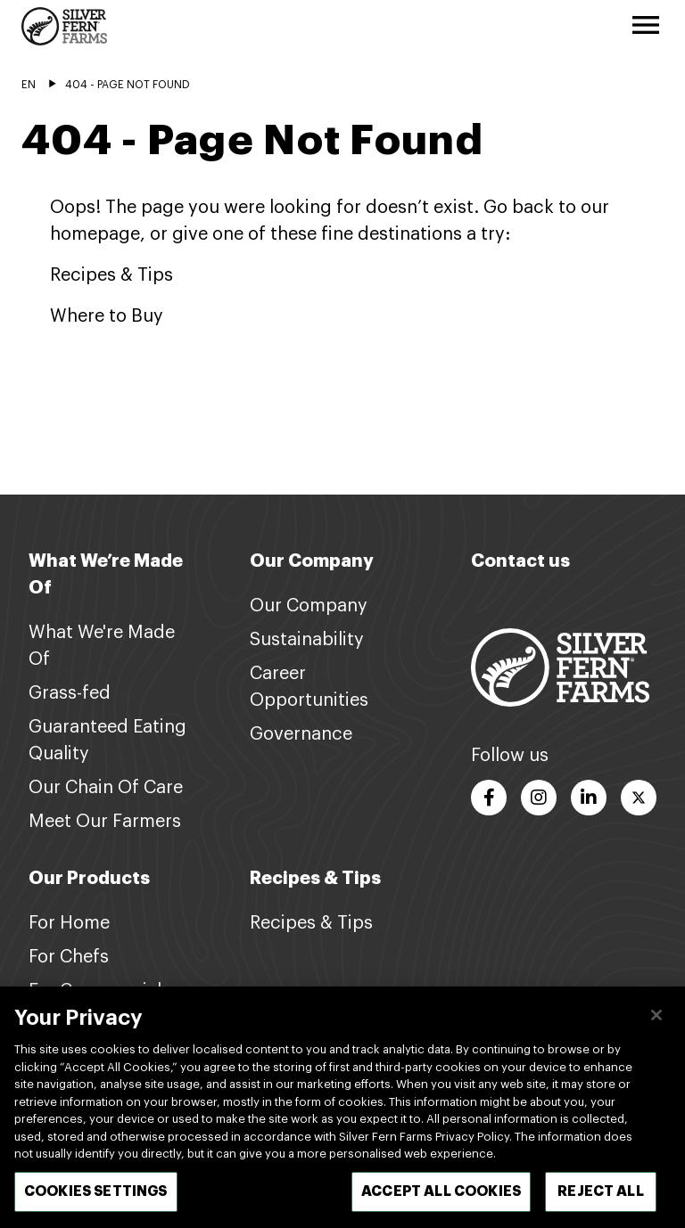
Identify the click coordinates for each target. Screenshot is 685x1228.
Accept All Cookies (441, 1201)
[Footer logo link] (560, 667)
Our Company (308, 606)
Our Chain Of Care (106, 788)
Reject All (600, 1201)
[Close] (656, 1024)
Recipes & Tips (311, 923)
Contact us (520, 561)
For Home (69, 923)
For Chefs (69, 957)
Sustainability (307, 640)
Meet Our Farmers (105, 822)
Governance (301, 734)
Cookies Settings (96, 1201)
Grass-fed (70, 693)
